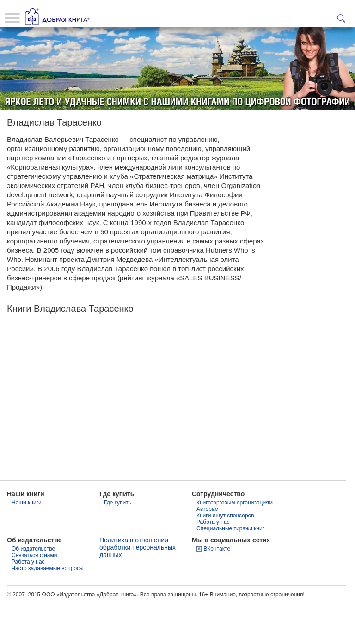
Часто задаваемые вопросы (48, 590)
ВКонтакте (216, 570)
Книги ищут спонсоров (225, 537)
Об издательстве (33, 570)
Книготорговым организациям (234, 524)
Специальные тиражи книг (230, 550)
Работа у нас (213, 543)
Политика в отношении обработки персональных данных (137, 569)
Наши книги (27, 524)
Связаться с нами (34, 577)
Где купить (117, 524)
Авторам (207, 531)
